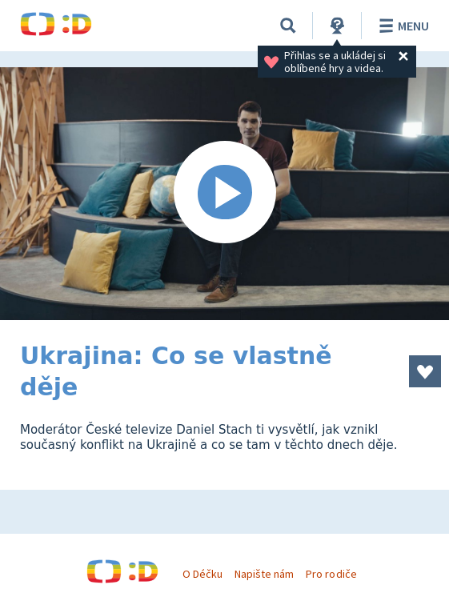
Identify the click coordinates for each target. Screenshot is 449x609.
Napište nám (264, 574)
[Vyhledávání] (288, 25)
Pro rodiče (331, 574)
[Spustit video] (224, 193)
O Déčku (202, 574)
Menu (401, 26)
